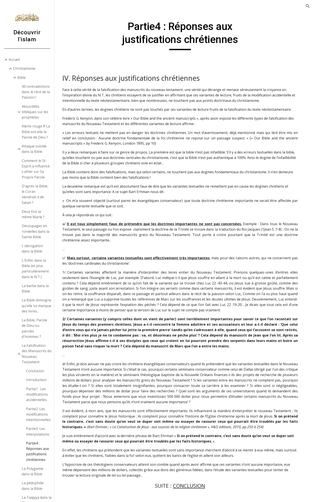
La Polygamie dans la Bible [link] (32, 471)
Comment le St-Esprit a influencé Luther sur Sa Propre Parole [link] (36, 169)
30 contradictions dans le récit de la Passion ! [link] (36, 92)
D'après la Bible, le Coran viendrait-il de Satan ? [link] (35, 194)
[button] (308, 6)
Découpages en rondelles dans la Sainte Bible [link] (35, 231)
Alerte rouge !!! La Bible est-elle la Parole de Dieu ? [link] (36, 132)
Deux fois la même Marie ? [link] (33, 214)
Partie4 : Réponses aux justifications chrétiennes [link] (37, 451)
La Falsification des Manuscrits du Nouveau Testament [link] (36, 353)
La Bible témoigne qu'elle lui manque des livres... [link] (36, 306)
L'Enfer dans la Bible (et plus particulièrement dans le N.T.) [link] (35, 268)
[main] (183, 35)
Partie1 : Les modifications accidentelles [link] (37, 394)
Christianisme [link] (24, 68)
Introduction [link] (36, 379)
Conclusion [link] (35, 370)
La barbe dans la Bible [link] (35, 288)
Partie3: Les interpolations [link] (37, 431)
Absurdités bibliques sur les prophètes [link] (35, 112)
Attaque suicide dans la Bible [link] (34, 149)
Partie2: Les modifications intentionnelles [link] (38, 414)
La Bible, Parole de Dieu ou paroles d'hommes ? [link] (34, 328)
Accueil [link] (14, 59)
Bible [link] (21, 77)
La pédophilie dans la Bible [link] (33, 486)
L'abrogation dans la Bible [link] (32, 248)
